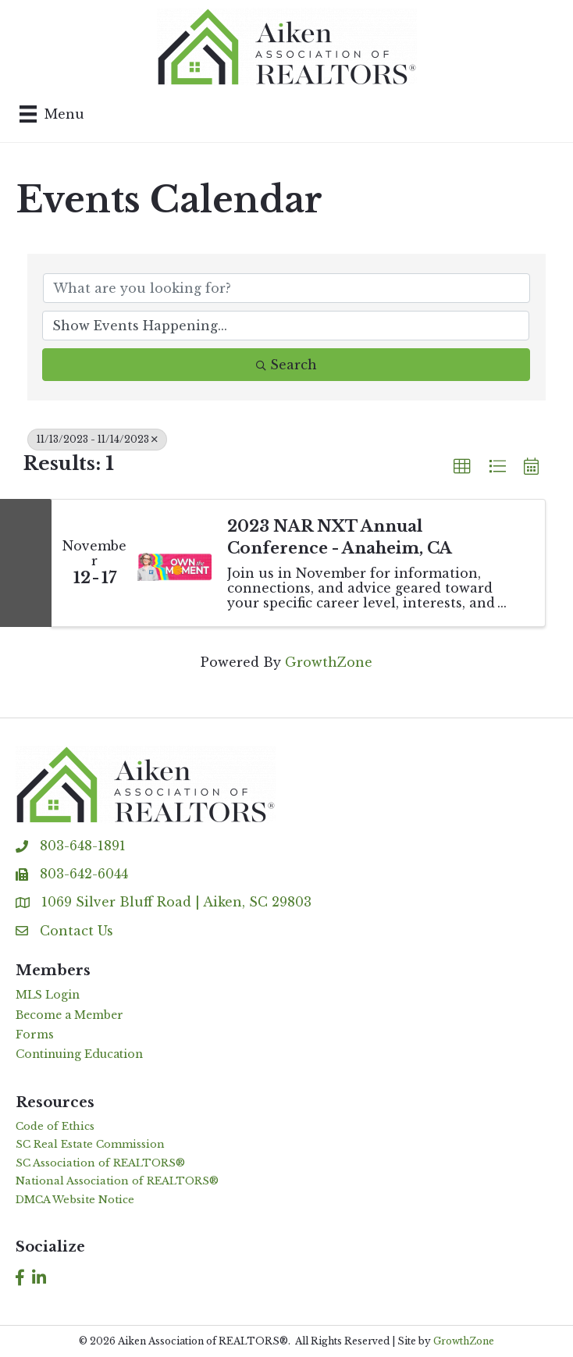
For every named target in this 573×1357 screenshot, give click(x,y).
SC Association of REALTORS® (100, 1163)
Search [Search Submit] (286, 364)
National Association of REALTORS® (117, 1181)
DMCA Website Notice (75, 1199)
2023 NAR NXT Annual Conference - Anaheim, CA (339, 537)
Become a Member (69, 1015)
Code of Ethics (55, 1126)
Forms (35, 1035)
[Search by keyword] (286, 288)
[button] (462, 467)
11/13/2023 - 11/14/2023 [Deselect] (97, 439)
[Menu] (52, 114)
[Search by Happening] (285, 325)
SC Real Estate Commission (90, 1144)
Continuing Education (79, 1054)
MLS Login (48, 995)
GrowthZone (328, 662)
